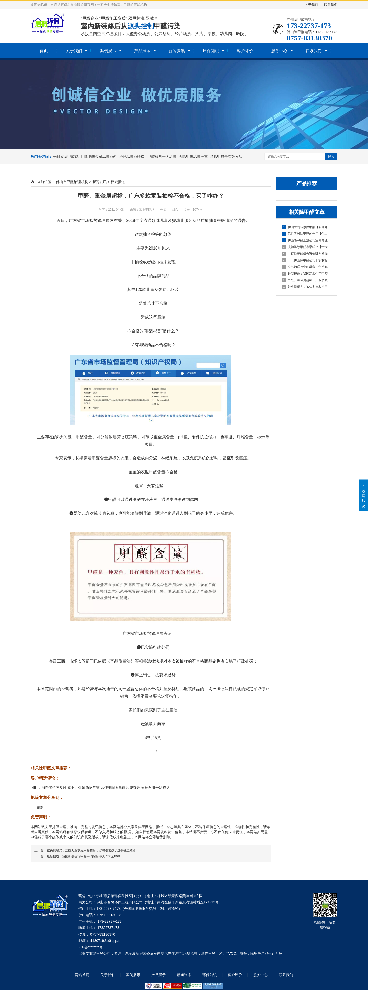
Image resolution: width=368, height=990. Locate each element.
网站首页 (82, 975)
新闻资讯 (176, 51)
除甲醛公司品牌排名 (100, 157)
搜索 (331, 156)
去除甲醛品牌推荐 (193, 157)
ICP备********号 (90, 947)
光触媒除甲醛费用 (67, 157)
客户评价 (245, 51)
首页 (44, 51)
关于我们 (311, 5)
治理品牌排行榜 (132, 157)
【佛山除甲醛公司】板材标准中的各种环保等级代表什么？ (307, 260)
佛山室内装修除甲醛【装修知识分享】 (307, 227)
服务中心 (279, 51)
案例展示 (108, 51)
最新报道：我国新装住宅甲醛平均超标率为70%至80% (307, 274)
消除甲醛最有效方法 (226, 157)
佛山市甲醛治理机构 (72, 182)
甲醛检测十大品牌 (162, 157)
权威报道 (118, 182)
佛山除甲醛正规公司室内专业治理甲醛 (307, 240)
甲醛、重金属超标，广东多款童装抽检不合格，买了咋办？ (307, 280)
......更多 (37, 807)
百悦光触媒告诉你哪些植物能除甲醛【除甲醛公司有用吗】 (307, 254)
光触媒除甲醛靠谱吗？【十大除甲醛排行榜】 (307, 247)
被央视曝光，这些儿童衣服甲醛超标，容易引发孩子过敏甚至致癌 (307, 287)
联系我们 (330, 5)
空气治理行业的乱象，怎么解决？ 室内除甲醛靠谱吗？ (307, 267)
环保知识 (211, 51)
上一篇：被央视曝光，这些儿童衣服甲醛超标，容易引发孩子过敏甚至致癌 (85, 850)
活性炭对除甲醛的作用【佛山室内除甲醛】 (307, 234)
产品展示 (142, 51)
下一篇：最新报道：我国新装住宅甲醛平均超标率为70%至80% (77, 856)
